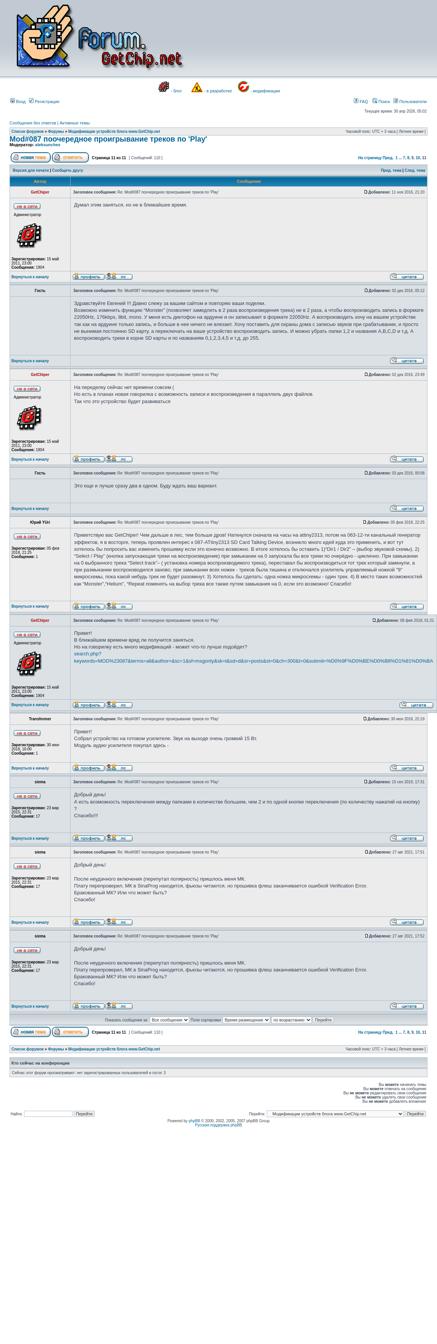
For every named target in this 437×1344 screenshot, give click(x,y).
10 (418, 158)
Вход (18, 101)
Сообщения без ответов (33, 123)
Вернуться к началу (30, 277)
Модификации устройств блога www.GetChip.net (114, 131)
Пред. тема (391, 170)
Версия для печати (31, 170)
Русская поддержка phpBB (218, 1125)
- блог (176, 91)
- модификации (265, 91)
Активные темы (75, 123)
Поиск (381, 101)
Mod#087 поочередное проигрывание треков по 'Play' (108, 139)
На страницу (370, 158)
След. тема (415, 170)
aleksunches (47, 144)
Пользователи (410, 101)
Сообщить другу (67, 170)
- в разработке (218, 91)
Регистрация (44, 101)
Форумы (56, 131)
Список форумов (27, 131)
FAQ (361, 101)
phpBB (194, 1121)
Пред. (388, 158)
